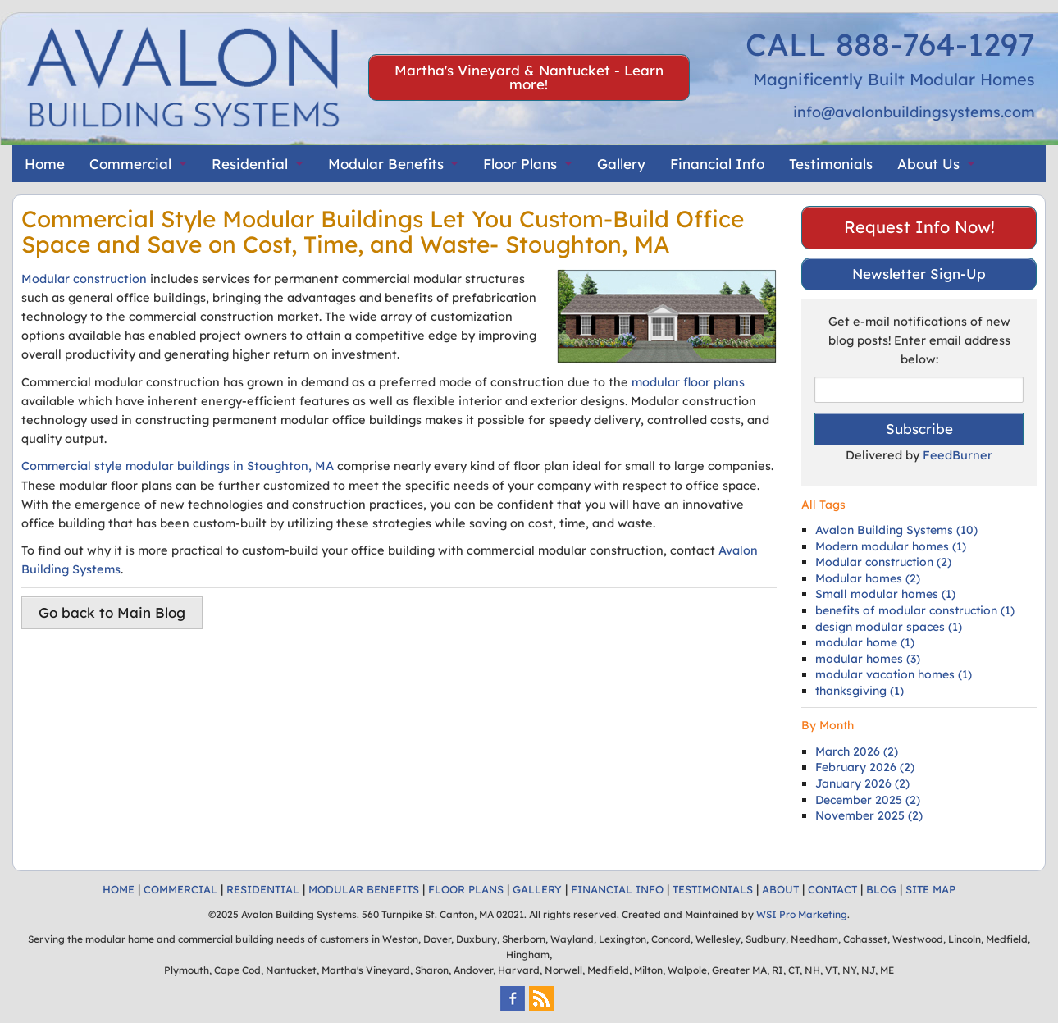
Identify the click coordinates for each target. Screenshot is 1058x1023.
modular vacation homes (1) (893, 674)
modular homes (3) (867, 658)
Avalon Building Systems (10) (896, 530)
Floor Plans (520, 163)
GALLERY (537, 889)
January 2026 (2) (862, 783)
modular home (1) (864, 642)
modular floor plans (688, 382)
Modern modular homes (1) (890, 546)
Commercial (130, 163)
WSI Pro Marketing (801, 914)
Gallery (621, 163)
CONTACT (832, 889)
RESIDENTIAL (262, 889)
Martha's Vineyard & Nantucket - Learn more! (529, 77)
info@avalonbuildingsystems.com (914, 112)
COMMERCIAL (180, 889)
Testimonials (831, 163)
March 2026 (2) (856, 751)
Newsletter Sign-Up (919, 273)
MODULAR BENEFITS (363, 889)
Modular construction (84, 278)
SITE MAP (930, 889)
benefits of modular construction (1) (915, 610)
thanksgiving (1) (859, 690)
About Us (928, 163)
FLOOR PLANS (466, 889)
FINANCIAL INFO (617, 889)
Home (45, 163)
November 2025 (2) (869, 815)
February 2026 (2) (864, 767)
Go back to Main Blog (112, 612)
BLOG (881, 889)
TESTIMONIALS (713, 889)
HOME (119, 889)
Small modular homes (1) (885, 594)
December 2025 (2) (867, 799)
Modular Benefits (386, 163)
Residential (250, 163)
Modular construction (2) (883, 562)
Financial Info (717, 163)
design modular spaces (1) (888, 626)
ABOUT (780, 889)
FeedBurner (957, 455)
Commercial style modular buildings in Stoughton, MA (177, 465)
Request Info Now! (919, 227)
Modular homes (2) (867, 578)
